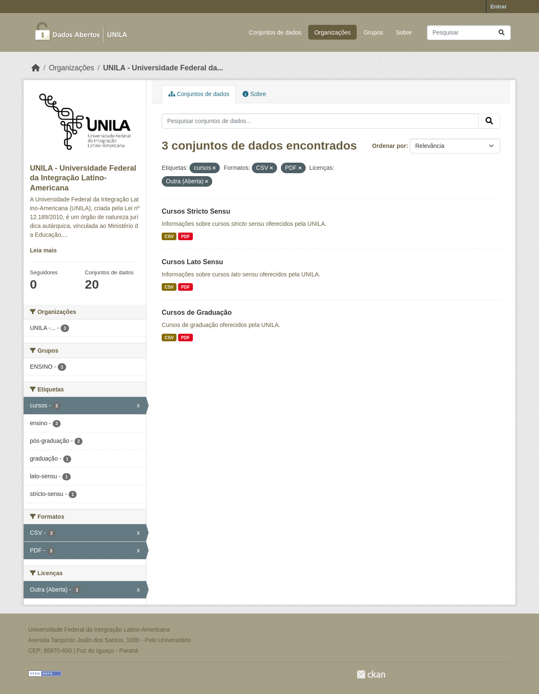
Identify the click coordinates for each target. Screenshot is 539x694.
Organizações (332, 32)
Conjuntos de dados (275, 32)
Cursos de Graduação (197, 312)
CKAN (371, 674)
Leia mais (43, 250)
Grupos (373, 32)
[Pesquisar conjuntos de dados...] (469, 32)
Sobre (403, 32)
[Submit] (501, 32)
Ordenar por (389, 145)
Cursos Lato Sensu (192, 261)
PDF (185, 236)
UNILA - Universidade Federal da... (163, 68)
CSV (169, 236)
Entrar (499, 6)
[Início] (36, 68)
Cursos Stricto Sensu (196, 211)
